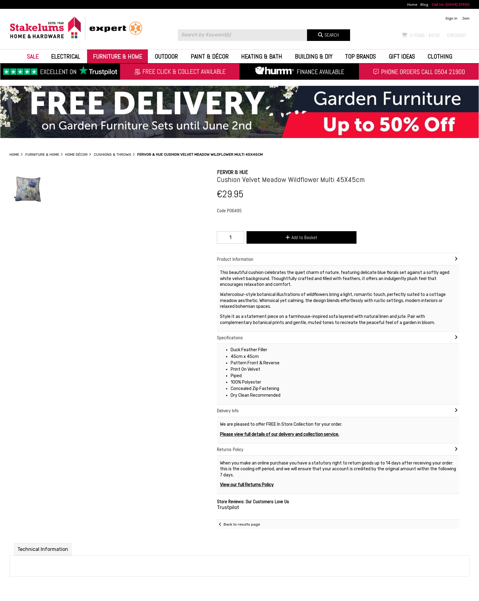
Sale (32, 56)
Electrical (65, 56)
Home (412, 4)
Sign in (451, 18)
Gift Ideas (402, 56)
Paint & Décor (210, 56)
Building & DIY (313, 56)
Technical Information (42, 549)
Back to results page (242, 524)
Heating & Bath (261, 56)
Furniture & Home (117, 56)
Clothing (439, 56)
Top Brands (360, 56)
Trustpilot (228, 507)
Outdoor (166, 56)
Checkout (456, 35)
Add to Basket (301, 237)
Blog (424, 4)
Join (466, 18)
